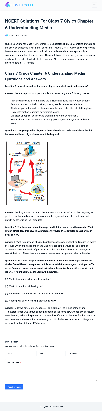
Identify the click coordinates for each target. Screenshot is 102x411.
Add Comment (14, 362)
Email (41, 353)
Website (73, 353)
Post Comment (14, 387)
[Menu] (94, 5)
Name (10, 353)
